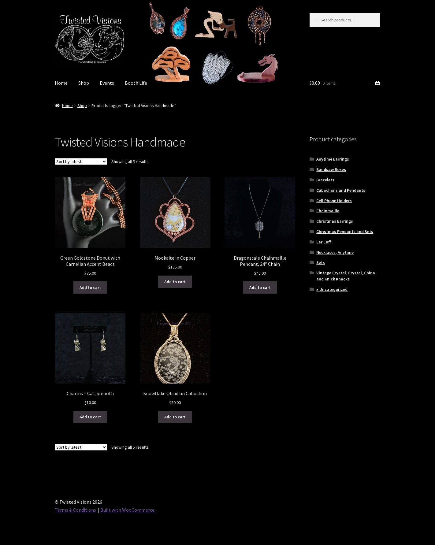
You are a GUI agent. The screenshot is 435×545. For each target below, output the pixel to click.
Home (61, 83)
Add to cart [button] (90, 287)
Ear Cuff (323, 242)
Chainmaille (327, 210)
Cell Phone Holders (334, 200)
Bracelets (325, 180)
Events (107, 83)
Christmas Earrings (334, 221)
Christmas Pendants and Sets (344, 231)
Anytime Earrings (332, 159)
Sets (320, 262)
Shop (83, 83)
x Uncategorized (332, 289)
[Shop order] (81, 161)
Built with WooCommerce (127, 510)
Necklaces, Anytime (335, 252)
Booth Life (136, 83)
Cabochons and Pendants (340, 190)
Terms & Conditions (75, 510)
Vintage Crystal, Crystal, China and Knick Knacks (345, 276)
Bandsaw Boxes (331, 169)
